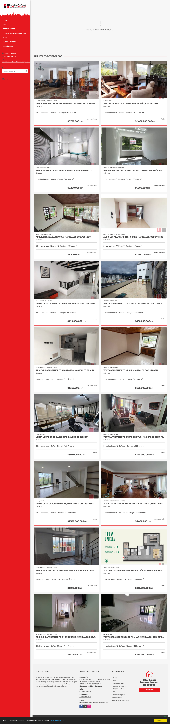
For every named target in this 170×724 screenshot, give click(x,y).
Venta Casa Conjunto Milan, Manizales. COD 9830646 (65, 504)
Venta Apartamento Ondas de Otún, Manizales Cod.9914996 (134, 437)
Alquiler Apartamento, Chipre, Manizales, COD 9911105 (133, 237)
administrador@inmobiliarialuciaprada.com (17, 62)
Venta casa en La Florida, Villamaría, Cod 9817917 (130, 104)
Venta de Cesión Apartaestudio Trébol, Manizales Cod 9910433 (134, 570)
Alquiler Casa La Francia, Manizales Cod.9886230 (63, 237)
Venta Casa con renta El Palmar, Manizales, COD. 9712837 (134, 637)
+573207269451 (10, 56)
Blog (5, 37)
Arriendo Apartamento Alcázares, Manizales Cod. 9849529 (66, 370)
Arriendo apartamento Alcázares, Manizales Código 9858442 (134, 170)
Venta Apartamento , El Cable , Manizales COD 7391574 (133, 304)
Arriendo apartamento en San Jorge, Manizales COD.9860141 (66, 637)
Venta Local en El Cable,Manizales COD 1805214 (62, 437)
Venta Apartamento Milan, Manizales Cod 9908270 (130, 370)
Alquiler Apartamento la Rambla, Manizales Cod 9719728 (66, 104)
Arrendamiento (9, 29)
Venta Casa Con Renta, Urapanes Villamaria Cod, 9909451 (66, 304)
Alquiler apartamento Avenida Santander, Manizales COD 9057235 (134, 504)
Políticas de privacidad (121, 701)
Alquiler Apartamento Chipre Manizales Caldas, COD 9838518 (66, 570)
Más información (57, 721)
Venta (5, 24)
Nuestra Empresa (10, 42)
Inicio (5, 20)
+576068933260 (10, 53)
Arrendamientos (118, 684)
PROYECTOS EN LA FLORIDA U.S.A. (14, 33)
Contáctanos (8, 46)
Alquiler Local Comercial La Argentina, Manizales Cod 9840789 (66, 170)
